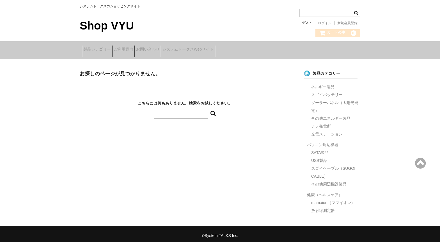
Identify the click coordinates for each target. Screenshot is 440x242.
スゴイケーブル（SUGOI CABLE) (333, 168)
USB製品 (319, 157)
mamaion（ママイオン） (333, 199)
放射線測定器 (323, 207)
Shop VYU (107, 25)
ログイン (324, 23)
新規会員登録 (347, 23)
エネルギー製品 (320, 83)
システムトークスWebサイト (216, 50)
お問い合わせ (167, 50)
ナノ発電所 (321, 122)
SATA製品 (320, 149)
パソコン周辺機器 (322, 141)
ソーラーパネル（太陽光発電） (334, 103)
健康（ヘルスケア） (324, 191)
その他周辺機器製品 (329, 180)
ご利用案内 (134, 50)
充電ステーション (327, 130)
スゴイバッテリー (327, 91)
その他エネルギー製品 (330, 114)
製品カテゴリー (99, 50)
